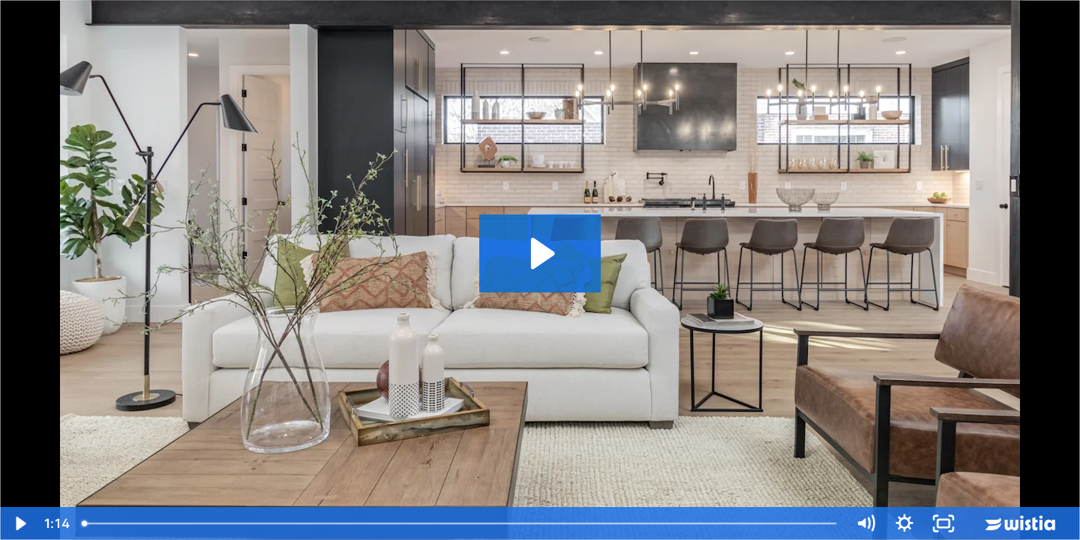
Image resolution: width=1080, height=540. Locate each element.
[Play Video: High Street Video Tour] (540, 253)
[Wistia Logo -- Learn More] (1021, 523)
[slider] (460, 523)
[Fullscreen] (943, 523)
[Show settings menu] (904, 523)
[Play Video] (19, 523)
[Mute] (865, 523)
